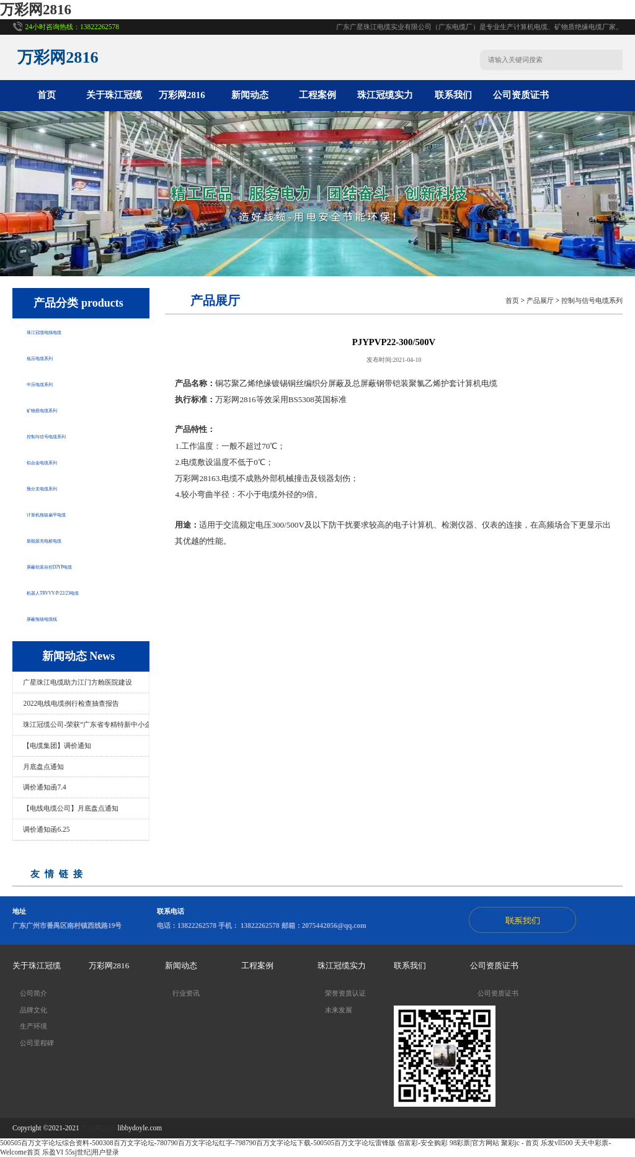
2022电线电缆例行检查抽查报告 (71, 703)
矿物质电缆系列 (59, 409)
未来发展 (338, 1010)
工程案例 (317, 95)
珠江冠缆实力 (385, 95)
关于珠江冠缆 (114, 95)
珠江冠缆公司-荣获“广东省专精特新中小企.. (86, 724)
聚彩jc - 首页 (520, 1142)
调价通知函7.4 (44, 787)
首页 (46, 95)
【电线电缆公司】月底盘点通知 (70, 808)
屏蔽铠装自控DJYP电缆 (75, 565)
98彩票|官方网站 (474, 1142)
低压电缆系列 (54, 357)
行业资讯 (186, 993)
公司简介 (33, 993)
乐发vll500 (556, 1142)
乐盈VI (52, 1152)
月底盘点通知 (43, 766)
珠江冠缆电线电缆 (64, 331)
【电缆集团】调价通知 (57, 745)
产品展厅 (540, 300)
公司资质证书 (521, 95)
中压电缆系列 (54, 383)
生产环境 (33, 1026)
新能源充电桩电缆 (64, 539)
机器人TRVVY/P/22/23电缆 (81, 592)
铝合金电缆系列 (59, 461)
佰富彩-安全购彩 (422, 1142)
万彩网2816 (35, 9)
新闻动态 (250, 95)
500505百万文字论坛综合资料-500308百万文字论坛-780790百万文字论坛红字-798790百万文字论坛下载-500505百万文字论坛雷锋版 (198, 1142)
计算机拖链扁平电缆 (68, 513)
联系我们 (453, 95)
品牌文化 (33, 1010)
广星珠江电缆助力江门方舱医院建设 (77, 682)
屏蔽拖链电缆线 (59, 618)
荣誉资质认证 (345, 993)
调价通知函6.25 (46, 829)
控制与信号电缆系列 (68, 435)
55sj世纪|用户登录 (92, 1152)
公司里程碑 (37, 1043)
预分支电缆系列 (59, 487)
